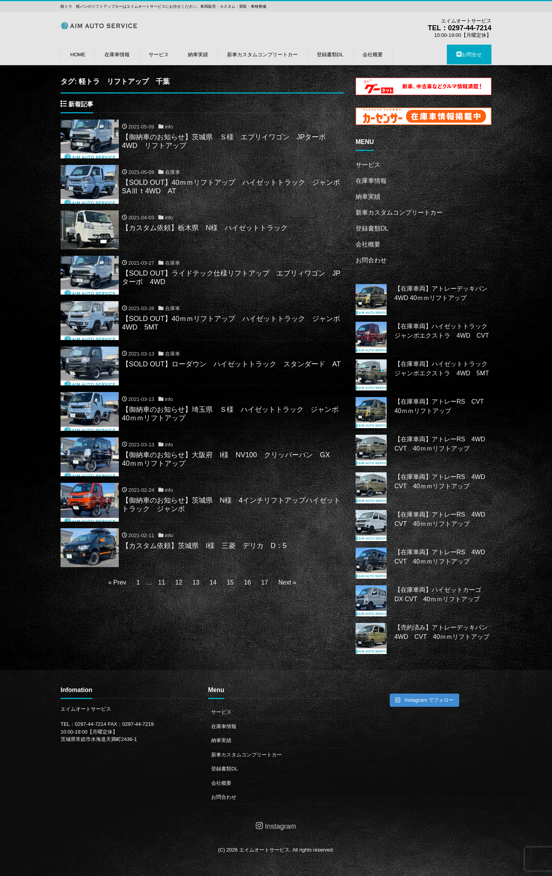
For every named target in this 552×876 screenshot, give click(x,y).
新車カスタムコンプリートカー (262, 54)
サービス (159, 54)
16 (247, 582)
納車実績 (198, 54)
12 (178, 582)
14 (213, 582)
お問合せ (469, 54)
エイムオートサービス (264, 850)
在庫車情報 (117, 54)
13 (196, 582)
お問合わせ (371, 260)
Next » (287, 582)
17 (264, 582)
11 (161, 582)
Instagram (276, 826)
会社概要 (373, 54)
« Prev (117, 582)
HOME (77, 54)
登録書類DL (330, 54)
